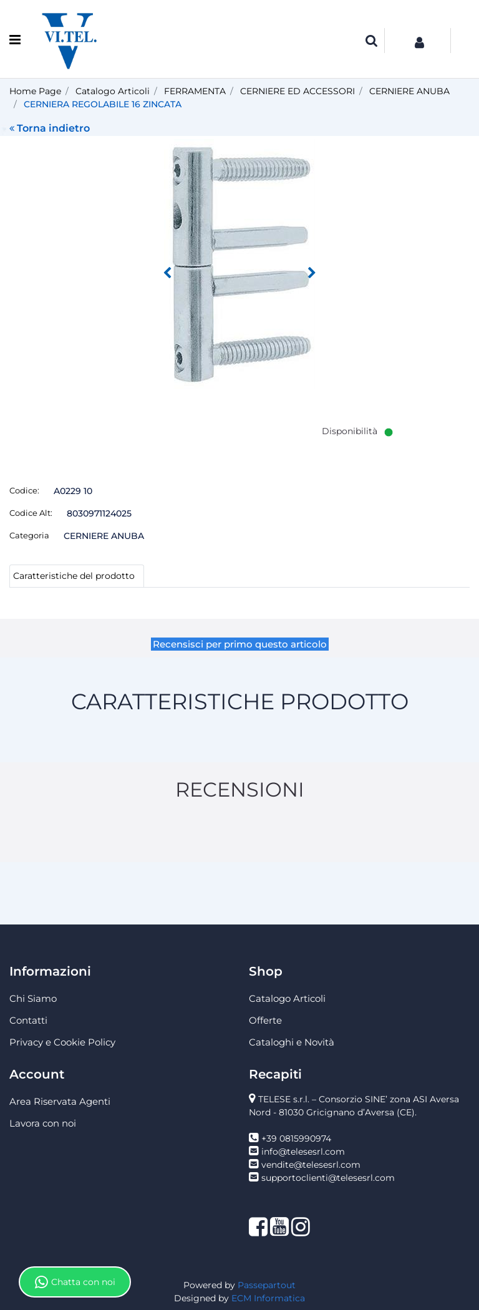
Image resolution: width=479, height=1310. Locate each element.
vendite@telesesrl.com (310, 1164)
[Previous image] (167, 273)
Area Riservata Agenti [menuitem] (59, 1101)
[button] (239, 263)
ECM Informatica (268, 1298)
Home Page (35, 91)
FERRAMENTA (195, 91)
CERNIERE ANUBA (409, 91)
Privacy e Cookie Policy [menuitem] (62, 1042)
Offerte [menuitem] (265, 1020)
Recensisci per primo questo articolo (240, 644)
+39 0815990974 (296, 1138)
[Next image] (311, 273)
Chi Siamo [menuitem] (33, 998)
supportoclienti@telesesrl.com (328, 1177)
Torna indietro (49, 128)
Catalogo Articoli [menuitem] (287, 998)
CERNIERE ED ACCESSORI (297, 91)
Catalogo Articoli (112, 91)
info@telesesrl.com (303, 1151)
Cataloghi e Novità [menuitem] (291, 1042)
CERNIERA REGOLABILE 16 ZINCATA (102, 104)
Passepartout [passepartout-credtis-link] (267, 1285)
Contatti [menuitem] (28, 1020)
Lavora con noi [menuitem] (42, 1123)
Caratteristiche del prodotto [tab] (74, 575)
